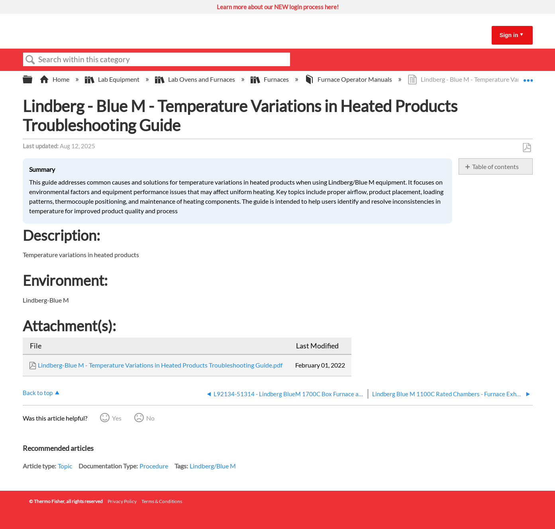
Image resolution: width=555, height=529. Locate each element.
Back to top (38, 392)
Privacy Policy (122, 501)
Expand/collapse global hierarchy (32, 79)
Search (31, 60)
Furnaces (270, 79)
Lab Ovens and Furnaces (195, 79)
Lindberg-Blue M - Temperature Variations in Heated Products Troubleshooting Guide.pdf (160, 365)
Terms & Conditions (161, 501)
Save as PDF (526, 148)
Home (55, 79)
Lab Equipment (113, 79)
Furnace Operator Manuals (348, 79)
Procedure (153, 466)
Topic (65, 466)
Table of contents (495, 166)
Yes (117, 418)
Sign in (509, 35)
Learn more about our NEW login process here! (278, 6)
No (150, 418)
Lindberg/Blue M (213, 466)
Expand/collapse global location (528, 77)
